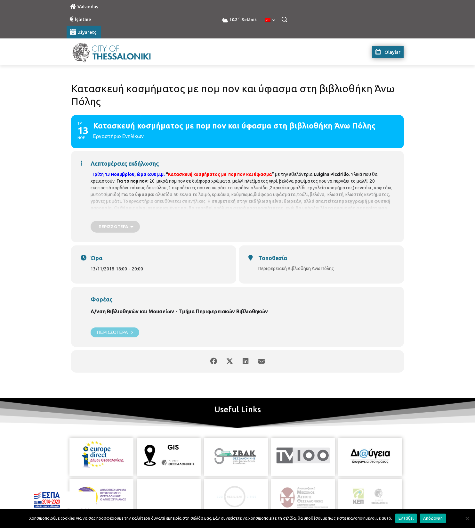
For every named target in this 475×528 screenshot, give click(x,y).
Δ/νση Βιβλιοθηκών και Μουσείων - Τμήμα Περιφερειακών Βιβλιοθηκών (179, 311)
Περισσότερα (115, 332)
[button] (284, 19)
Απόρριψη (433, 518)
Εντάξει (406, 518)
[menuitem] (270, 20)
